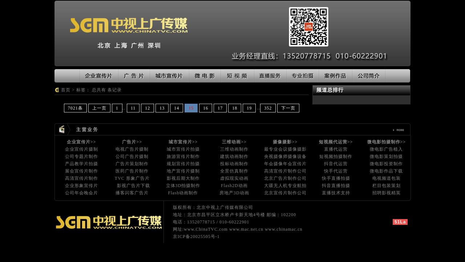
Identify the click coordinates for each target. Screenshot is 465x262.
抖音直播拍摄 (336, 185)
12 (147, 108)
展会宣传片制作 (81, 171)
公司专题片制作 (81, 156)
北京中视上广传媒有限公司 (225, 207)
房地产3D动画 (234, 192)
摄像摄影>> (285, 141)
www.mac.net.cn (246, 229)
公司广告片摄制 (132, 156)
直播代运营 (336, 149)
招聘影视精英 (386, 192)
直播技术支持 (336, 192)
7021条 (75, 108)
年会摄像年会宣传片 (285, 163)
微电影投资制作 (386, 163)
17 (220, 108)
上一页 (99, 108)
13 (162, 108)
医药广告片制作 (132, 171)
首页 (65, 89)
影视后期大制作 (183, 178)
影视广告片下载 (133, 185)
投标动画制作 (234, 163)
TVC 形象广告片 (132, 178)
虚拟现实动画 (234, 178)
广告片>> (132, 141)
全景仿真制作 (234, 171)
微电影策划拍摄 (386, 156)
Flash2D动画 (234, 185)
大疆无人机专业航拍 (285, 185)
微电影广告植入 (386, 149)
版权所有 (182, 207)
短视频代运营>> (336, 141)
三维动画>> (234, 141)
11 (133, 108)
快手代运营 (336, 171)
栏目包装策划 (386, 185)
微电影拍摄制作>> (386, 141)
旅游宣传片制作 (183, 156)
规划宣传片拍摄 (183, 163)
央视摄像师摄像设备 (285, 156)
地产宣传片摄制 (183, 171)
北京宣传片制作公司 (285, 192)
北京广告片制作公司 (285, 178)
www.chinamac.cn (284, 229)
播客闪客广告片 (132, 192)
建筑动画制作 (234, 156)
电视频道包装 (386, 178)
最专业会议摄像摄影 (285, 149)
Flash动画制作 (183, 192)
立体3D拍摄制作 (183, 185)
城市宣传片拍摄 (183, 149)
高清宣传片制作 (81, 178)
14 (176, 108)
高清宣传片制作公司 (285, 171)
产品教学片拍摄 (81, 163)
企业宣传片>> (81, 141)
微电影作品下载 (386, 171)
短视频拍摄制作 (335, 156)
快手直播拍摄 (336, 178)
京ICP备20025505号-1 (196, 236)
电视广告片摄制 (132, 149)
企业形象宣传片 (81, 185)
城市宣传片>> (183, 141)
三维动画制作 (234, 149)
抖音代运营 (336, 163)
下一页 (288, 108)
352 (268, 108)
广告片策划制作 (132, 163)
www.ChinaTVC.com (206, 229)
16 (205, 108)
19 (249, 108)
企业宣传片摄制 (81, 149)
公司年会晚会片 (81, 192)
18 (234, 108)
